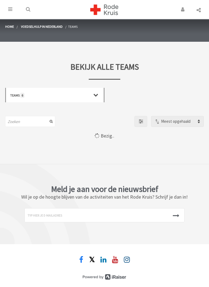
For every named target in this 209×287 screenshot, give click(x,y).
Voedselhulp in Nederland (42, 27)
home (9, 27)
